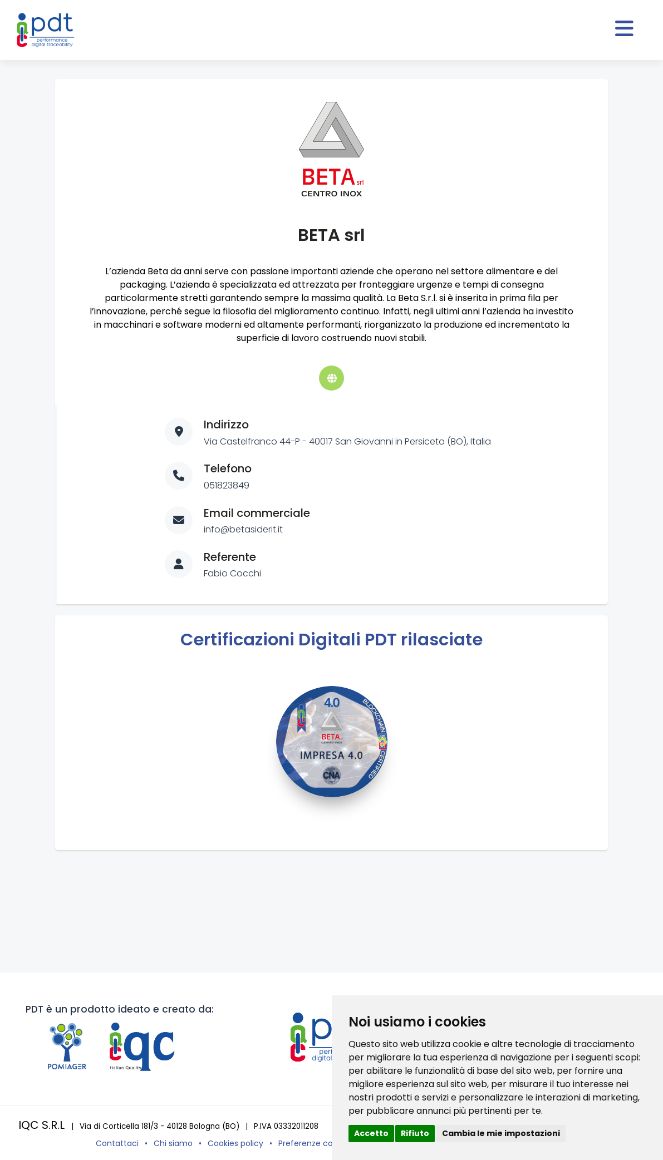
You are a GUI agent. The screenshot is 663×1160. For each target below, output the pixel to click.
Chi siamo (173, 1143)
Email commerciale (257, 513)
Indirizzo (226, 424)
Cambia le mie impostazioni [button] (501, 1133)
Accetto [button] (371, 1133)
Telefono (228, 468)
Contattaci (117, 1143)
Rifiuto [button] (415, 1133)
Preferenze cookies (315, 1143)
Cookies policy (235, 1143)
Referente (230, 557)
